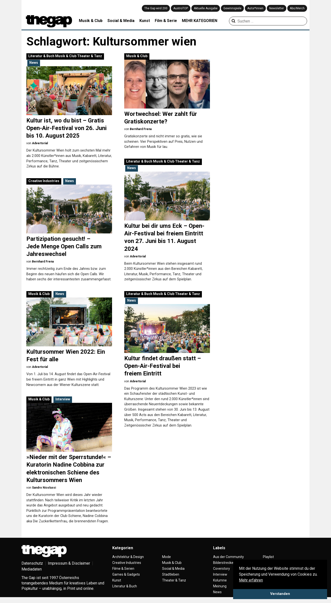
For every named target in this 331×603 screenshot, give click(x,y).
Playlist (268, 557)
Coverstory (221, 568)
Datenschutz (32, 563)
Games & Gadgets (126, 574)
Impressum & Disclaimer (69, 563)
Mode (166, 557)
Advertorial (40, 143)
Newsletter (276, 8)
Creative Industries (43, 181)
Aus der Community (228, 557)
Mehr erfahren (251, 580)
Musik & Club (91, 20)
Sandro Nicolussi (44, 487)
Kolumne (220, 580)
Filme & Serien (123, 568)
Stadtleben (170, 574)
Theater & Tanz (89, 56)
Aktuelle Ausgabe (205, 8)
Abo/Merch (297, 8)
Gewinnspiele (232, 8)
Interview (62, 399)
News (33, 63)
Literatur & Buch (41, 56)
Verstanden (280, 594)
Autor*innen (255, 8)
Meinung (220, 586)
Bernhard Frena (141, 129)
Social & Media (120, 20)
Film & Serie (166, 20)
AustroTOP (180, 8)
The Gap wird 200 (155, 8)
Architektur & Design (128, 557)
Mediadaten (31, 569)
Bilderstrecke (223, 563)
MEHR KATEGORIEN (199, 20)
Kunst (144, 20)
